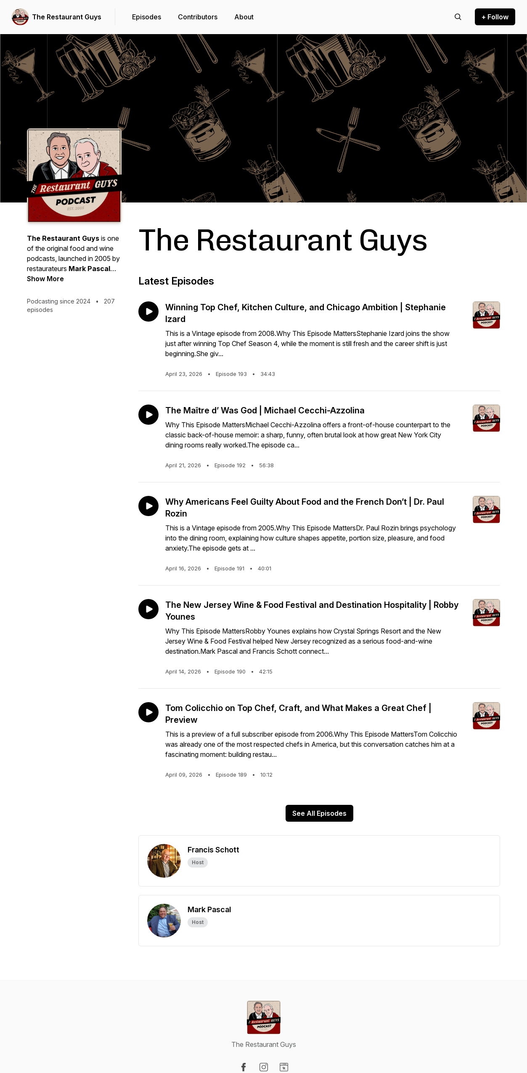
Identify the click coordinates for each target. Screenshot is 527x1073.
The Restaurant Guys (66, 17)
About (244, 17)
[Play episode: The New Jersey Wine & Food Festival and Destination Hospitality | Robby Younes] (148, 609)
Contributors (197, 17)
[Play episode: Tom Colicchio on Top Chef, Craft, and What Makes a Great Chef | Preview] (148, 712)
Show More (45, 278)
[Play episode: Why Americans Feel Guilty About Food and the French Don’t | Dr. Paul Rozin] (148, 506)
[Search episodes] (458, 17)
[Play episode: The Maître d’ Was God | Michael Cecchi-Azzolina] (148, 415)
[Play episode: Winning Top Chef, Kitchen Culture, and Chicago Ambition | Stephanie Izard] (148, 311)
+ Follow (495, 17)
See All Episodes (319, 813)
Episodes (146, 17)
